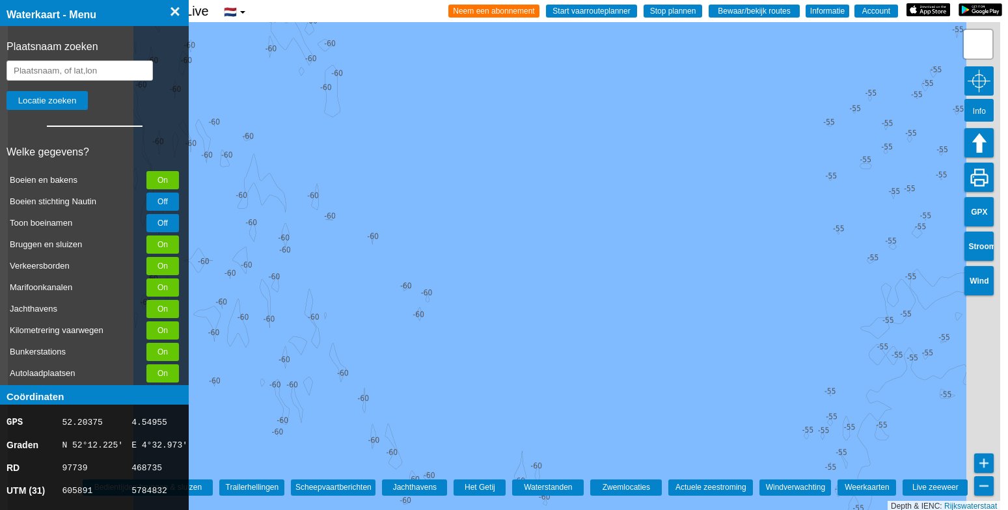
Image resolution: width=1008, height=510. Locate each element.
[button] (978, 44)
